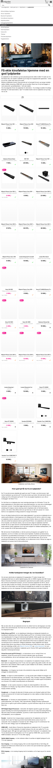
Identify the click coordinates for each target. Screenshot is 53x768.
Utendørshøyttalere (6, 36)
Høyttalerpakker (5, 20)
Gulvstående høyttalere (7, 18)
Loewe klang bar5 (39, 646)
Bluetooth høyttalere (6, 16)
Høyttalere (22, 7)
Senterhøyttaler (5, 27)
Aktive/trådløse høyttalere (8, 11)
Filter (26, 97)
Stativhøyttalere (5, 29)
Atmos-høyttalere (5, 13)
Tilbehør (3, 34)
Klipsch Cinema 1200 (26, 646)
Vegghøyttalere (5, 38)
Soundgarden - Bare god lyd (9, 7)
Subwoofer (4, 32)
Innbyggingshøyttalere (7, 22)
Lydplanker (30, 7)
